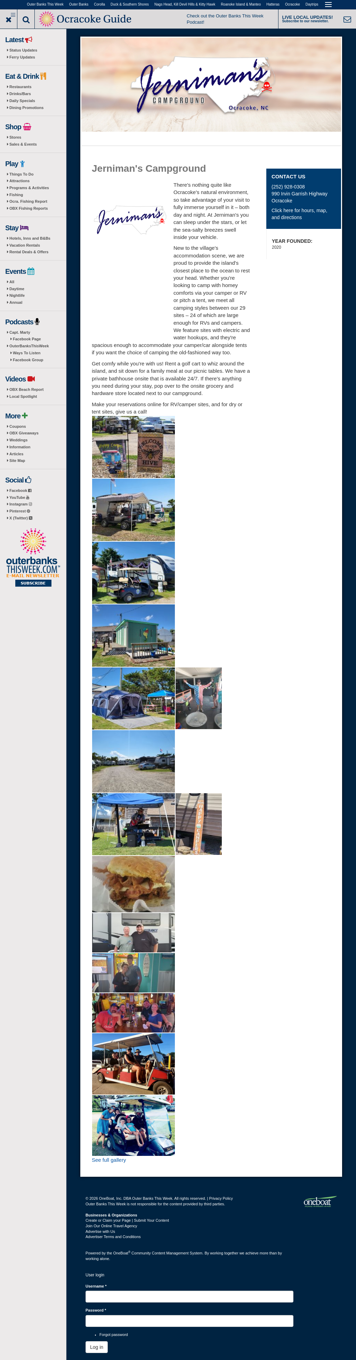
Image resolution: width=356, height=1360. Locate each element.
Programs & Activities (29, 188)
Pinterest (19, 511)
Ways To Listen (26, 353)
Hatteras (273, 4)
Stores (15, 137)
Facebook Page (27, 339)
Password (96, 1310)
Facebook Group (28, 360)
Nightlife (17, 295)
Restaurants (20, 87)
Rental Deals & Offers (28, 252)
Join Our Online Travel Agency (111, 1226)
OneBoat (122, 1253)
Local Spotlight (23, 396)
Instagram (20, 504)
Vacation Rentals (24, 245)
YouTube (19, 497)
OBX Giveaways (24, 433)
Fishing (16, 195)
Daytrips (312, 4)
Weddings (18, 440)
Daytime (16, 289)
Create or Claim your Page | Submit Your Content (127, 1220)
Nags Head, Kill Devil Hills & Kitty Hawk (184, 4)
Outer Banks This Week (45, 4)
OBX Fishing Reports (28, 208)
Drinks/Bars (20, 94)
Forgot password (113, 1334)
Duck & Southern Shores (130, 4)
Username (96, 1286)
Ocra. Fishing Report (28, 201)
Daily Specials (22, 101)
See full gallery (109, 1160)
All (11, 282)
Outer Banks (79, 4)
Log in (96, 1347)
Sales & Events (23, 144)
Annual (15, 302)
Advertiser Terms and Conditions (113, 1237)
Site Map (17, 460)
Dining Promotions (26, 108)
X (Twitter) (20, 518)
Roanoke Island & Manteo (241, 4)
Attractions (19, 181)
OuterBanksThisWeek (29, 346)
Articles (16, 454)
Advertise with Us (100, 1231)
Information (20, 447)
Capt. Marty (19, 332)
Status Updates (23, 50)
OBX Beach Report (26, 389)
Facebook (20, 490)
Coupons (17, 426)
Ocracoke (292, 4)
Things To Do (21, 174)
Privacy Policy (221, 1198)
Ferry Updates (22, 57)
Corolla (99, 4)
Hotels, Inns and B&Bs (29, 238)
